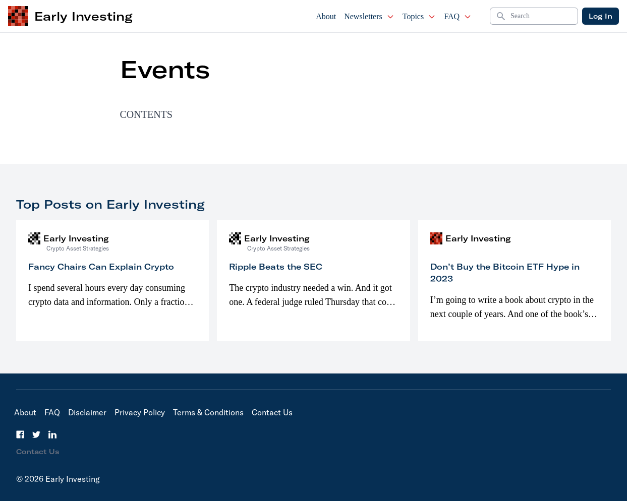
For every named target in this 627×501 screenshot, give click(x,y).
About (326, 16)
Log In (600, 16)
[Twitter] (36, 434)
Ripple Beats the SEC (275, 267)
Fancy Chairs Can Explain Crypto (101, 267)
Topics (419, 16)
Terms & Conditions (208, 412)
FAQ (458, 16)
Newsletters (369, 16)
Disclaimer (87, 412)
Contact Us (272, 412)
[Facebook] (20, 434)
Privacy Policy (140, 412)
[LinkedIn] (52, 434)
